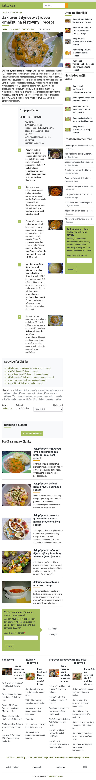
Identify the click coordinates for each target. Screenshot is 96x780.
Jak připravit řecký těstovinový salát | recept (23, 383)
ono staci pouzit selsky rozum (78, 154)
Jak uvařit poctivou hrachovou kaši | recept (81, 53)
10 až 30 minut (28, 29)
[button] (32, 49)
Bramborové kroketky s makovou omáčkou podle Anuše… (59, 711)
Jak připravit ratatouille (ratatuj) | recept (82, 129)
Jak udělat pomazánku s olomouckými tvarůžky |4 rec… (83, 736)
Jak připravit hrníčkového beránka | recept (83, 41)
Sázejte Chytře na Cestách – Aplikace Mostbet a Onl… (10, 708)
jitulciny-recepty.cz (32, 661)
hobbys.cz (8, 659)
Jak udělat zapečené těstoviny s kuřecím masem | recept (29, 377)
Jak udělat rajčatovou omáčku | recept (46, 584)
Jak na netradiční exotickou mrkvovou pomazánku (81, 703)
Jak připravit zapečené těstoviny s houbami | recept (26, 374)
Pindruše (29, 719)
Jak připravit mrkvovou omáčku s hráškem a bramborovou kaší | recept (47, 453)
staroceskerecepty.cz (62, 659)
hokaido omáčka (54, 399)
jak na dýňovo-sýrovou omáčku (36, 396)
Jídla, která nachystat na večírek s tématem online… (82, 692)
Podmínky (59, 757)
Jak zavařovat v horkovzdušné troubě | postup (35, 735)
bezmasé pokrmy (35, 390)
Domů (4, 12)
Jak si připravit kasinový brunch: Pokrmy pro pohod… (59, 689)
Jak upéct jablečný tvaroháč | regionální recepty (57, 700)
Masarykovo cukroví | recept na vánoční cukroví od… (35, 711)
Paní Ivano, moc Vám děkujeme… (79, 202)
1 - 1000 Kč (14, 29)
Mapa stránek (82, 757)
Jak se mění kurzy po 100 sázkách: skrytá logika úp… (11, 738)
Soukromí (70, 757)
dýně (25, 390)
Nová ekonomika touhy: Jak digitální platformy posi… (12, 697)
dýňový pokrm (49, 390)
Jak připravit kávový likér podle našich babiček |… (57, 733)
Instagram (53, 634)
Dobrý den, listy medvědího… (77, 170)
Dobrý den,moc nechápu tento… (78, 162)
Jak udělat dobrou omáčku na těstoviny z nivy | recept (27, 368)
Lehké (4, 29)
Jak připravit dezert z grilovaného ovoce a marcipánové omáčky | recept (46, 520)
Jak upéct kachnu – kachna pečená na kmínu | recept (81, 30)
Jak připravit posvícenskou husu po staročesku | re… (59, 744)
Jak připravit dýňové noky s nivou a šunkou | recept (47, 486)
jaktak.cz (11, 757)
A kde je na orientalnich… (75, 219)
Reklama (38, 757)
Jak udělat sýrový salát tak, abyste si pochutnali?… (82, 747)
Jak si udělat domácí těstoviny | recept (21, 371)
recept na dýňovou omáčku (21, 393)
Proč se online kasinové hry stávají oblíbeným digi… (12, 686)
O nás (29, 757)
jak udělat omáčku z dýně (19, 399)
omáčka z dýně (15, 396)
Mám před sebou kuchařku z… (77, 194)
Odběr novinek (12, 767)
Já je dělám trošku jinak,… (75, 211)
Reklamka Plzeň (56, 776)
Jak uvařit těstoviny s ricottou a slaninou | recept (25, 380)
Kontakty (21, 757)
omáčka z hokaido (38, 399)
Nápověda (48, 757)
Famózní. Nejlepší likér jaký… (77, 178)
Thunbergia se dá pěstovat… (77, 146)
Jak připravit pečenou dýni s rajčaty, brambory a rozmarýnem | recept (47, 553)
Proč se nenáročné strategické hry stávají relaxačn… (19, 672)
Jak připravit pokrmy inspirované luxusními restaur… (35, 692)
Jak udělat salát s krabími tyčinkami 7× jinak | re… (81, 714)
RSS (85, 767)
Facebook (52, 629)
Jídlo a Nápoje (15, 12)
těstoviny (18, 390)
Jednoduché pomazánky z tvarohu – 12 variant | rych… (83, 725)
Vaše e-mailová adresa (14, 633)
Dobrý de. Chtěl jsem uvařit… (77, 186)
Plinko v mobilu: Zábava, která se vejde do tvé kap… (12, 727)
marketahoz (7, 408)
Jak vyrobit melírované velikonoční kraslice (81, 89)
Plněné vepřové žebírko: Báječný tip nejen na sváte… (59, 722)
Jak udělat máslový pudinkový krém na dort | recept (81, 109)
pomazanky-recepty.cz (79, 661)
